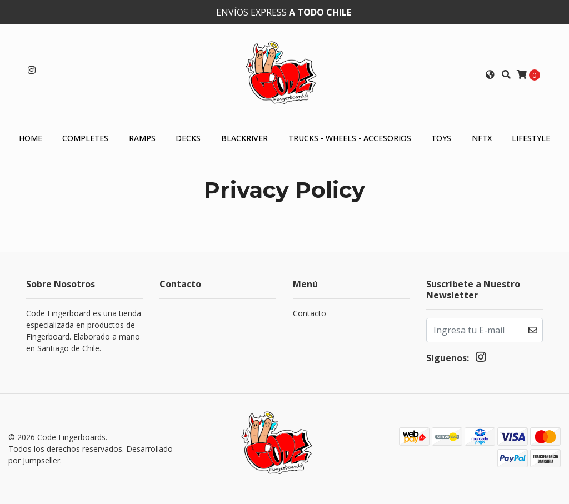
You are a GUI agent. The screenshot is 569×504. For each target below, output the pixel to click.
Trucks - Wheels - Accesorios (349, 138)
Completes (85, 138)
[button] (490, 74)
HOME (30, 138)
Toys (441, 138)
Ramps (142, 138)
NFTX (482, 138)
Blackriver (244, 138)
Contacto (309, 313)
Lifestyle (531, 138)
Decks (188, 138)
